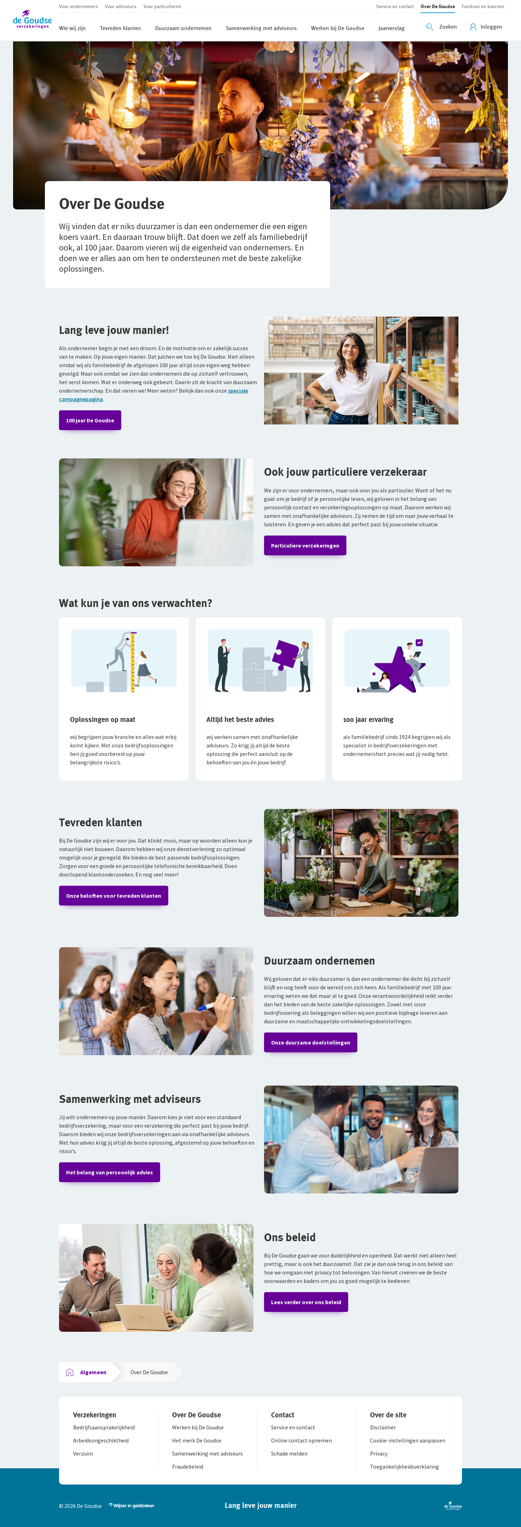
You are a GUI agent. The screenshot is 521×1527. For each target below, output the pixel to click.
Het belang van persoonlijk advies (109, 1172)
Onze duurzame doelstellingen (310, 1042)
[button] (36, 20)
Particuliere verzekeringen (305, 545)
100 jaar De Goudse (90, 420)
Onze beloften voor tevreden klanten (113, 895)
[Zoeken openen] (442, 27)
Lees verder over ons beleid (306, 1302)
